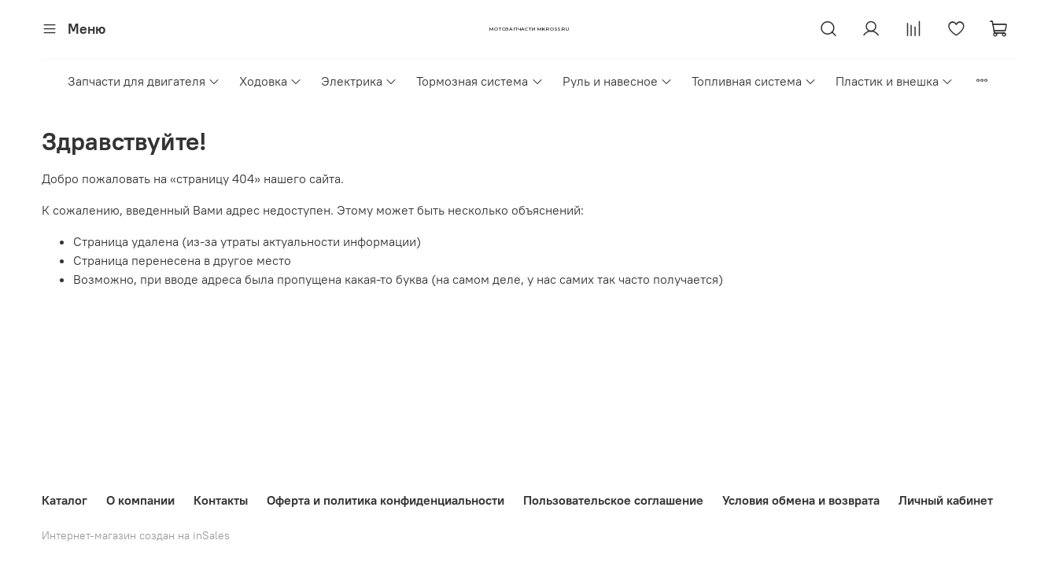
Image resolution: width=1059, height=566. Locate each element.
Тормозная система (479, 81)
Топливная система (754, 81)
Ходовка (270, 81)
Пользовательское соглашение (613, 500)
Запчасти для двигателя (144, 81)
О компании (140, 500)
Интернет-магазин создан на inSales (136, 535)
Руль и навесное (618, 81)
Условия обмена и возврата (801, 500)
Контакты (221, 500)
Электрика (359, 81)
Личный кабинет (945, 500)
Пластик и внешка (895, 81)
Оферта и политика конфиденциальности (385, 500)
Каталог (64, 500)
